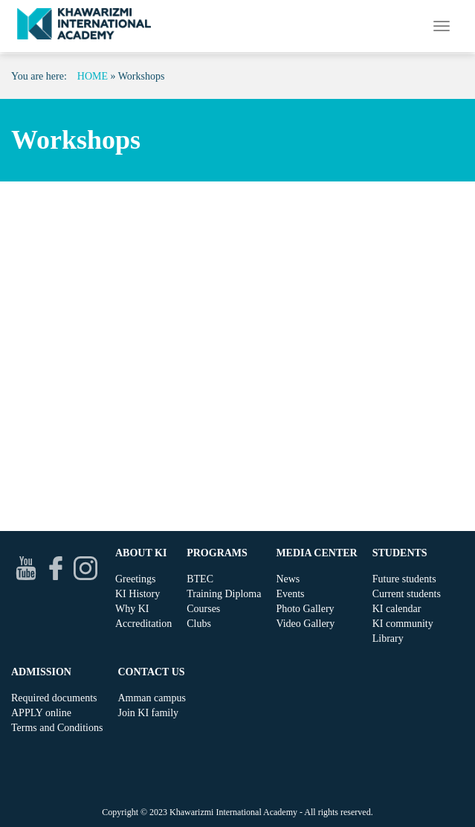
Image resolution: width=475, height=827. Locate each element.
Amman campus (151, 698)
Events (290, 593)
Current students (406, 593)
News (288, 579)
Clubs (199, 623)
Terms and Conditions (57, 727)
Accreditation (143, 623)
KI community (402, 623)
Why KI (132, 608)
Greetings (135, 579)
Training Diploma (224, 593)
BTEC (200, 579)
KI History (137, 593)
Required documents (54, 698)
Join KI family (147, 712)
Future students (404, 579)
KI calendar (396, 608)
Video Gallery (305, 623)
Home (92, 76)
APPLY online (41, 712)
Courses (203, 608)
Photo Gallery (305, 608)
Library (388, 638)
